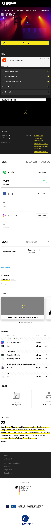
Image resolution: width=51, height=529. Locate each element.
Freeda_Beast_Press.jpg (41, 146)
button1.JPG (37, 149)
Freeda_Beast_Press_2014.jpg (41, 151)
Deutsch (9, 459)
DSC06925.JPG (38, 141)
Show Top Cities (6, 267)
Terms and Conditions (12, 463)
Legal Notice (8, 470)
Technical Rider (38, 135)
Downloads (8, 473)
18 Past (13, 279)
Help (6, 455)
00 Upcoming (5, 279)
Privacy (7, 467)
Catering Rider (38, 138)
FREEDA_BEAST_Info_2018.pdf (41, 143)
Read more (4, 441)
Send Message (25, 43)
